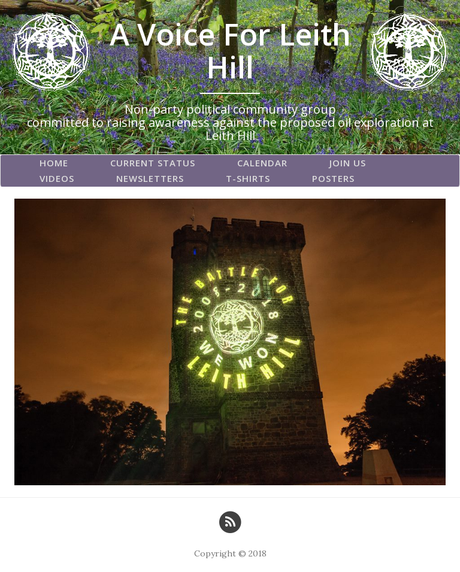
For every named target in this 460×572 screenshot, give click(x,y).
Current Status (152, 163)
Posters (333, 178)
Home (54, 163)
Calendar (262, 163)
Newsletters (150, 178)
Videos (57, 178)
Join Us (347, 163)
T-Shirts (248, 178)
